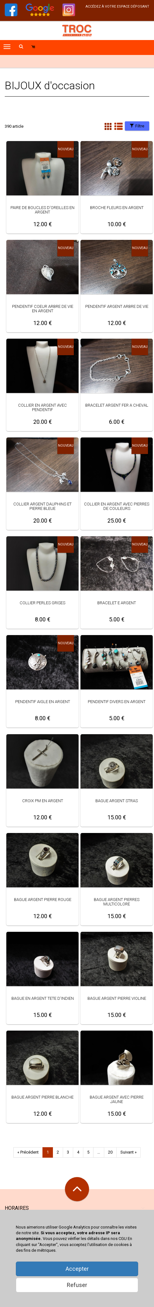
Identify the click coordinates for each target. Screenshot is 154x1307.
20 (110, 1152)
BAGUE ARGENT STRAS (116, 800)
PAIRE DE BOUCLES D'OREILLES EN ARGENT (42, 209)
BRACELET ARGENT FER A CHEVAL (116, 405)
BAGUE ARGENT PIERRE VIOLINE (116, 998)
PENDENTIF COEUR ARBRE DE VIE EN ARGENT (42, 308)
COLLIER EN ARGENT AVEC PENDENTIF (42, 407)
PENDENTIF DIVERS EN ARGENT (116, 701)
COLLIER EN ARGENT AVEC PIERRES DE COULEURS (116, 506)
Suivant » (128, 1152)
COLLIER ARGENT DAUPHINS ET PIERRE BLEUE (42, 506)
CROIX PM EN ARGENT (42, 800)
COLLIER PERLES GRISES (42, 602)
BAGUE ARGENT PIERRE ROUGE (42, 899)
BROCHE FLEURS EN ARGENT (117, 207)
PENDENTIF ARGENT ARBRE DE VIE (116, 306)
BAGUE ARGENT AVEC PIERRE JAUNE (117, 1099)
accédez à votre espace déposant (117, 6)
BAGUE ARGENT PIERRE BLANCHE (42, 1097)
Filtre (137, 126)
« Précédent (28, 1152)
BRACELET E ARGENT (116, 602)
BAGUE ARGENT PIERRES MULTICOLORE (116, 901)
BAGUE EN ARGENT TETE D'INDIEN (42, 998)
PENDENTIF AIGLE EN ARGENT (42, 701)
